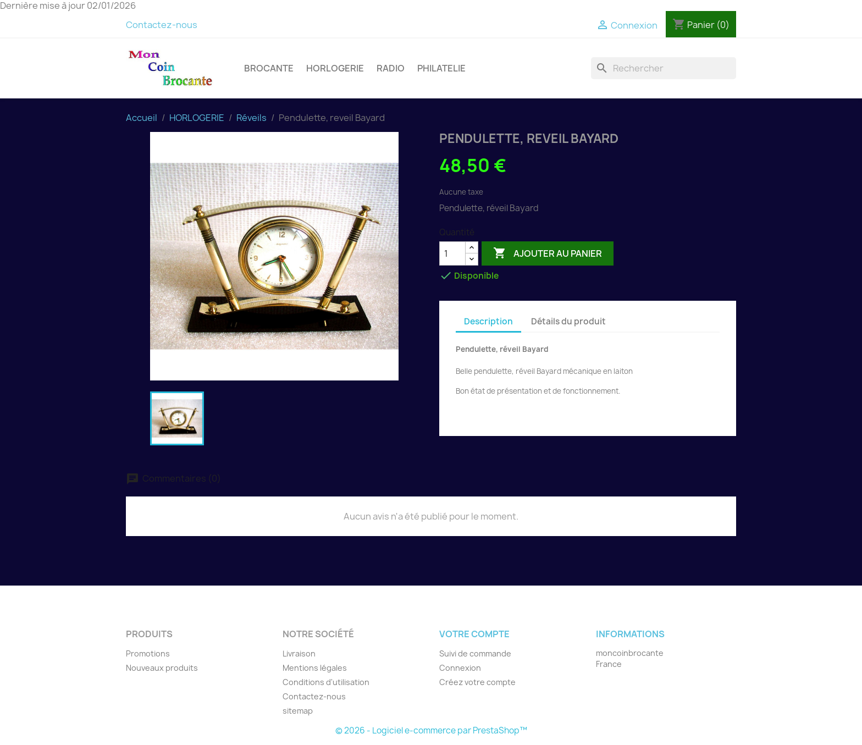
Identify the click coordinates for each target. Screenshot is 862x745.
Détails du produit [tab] (568, 321)
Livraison (299, 653)
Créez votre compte (477, 682)
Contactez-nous (161, 25)
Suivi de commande (475, 653)
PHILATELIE (441, 68)
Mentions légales (315, 668)
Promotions (148, 653)
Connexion (460, 668)
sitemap (298, 710)
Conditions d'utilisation (326, 682)
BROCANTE (269, 68)
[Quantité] (452, 253)
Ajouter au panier (547, 253)
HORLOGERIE (335, 68)
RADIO (391, 68)
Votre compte (474, 634)
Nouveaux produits (162, 668)
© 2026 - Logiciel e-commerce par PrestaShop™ (431, 730)
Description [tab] (488, 321)
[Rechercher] (663, 68)
